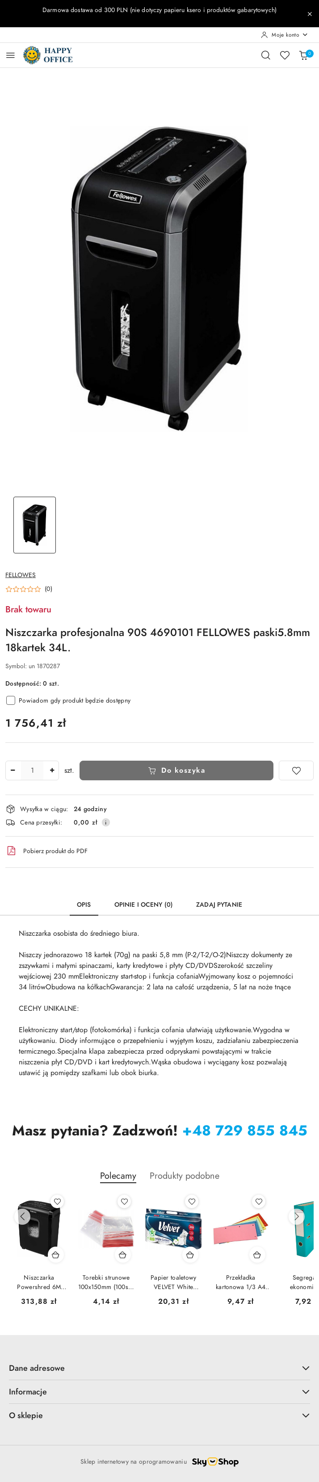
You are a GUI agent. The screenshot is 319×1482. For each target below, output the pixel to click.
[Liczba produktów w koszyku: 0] (303, 54)
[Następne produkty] (297, 1216)
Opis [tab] (84, 904)
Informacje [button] (159, 1391)
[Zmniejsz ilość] (12, 770)
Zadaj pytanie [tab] (219, 904)
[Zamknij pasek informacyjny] (310, 14)
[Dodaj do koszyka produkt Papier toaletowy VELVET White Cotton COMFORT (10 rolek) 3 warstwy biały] (190, 1255)
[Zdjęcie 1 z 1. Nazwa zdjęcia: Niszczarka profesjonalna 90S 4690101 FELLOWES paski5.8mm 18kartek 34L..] (34, 525)
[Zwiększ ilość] (52, 770)
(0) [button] (48, 589)
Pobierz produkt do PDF (46, 851)
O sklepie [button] (159, 1415)
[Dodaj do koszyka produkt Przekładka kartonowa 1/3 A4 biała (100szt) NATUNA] (257, 1255)
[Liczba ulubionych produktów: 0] (285, 54)
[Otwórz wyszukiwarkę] (266, 54)
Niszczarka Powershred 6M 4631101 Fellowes (39, 1282)
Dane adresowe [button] (159, 1367)
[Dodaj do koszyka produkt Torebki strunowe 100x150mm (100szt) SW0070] (123, 1255)
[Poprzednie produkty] (22, 1216)
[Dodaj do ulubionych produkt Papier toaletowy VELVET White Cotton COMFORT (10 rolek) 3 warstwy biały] (191, 1201)
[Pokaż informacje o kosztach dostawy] (106, 822)
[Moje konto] (284, 34)
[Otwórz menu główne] (10, 55)
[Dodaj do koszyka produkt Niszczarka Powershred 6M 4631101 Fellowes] (56, 1255)
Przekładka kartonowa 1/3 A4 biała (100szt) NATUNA (240, 1282)
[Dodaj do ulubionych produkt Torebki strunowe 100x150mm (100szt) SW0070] (124, 1201)
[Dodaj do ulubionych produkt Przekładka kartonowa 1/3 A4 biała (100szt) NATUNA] (258, 1201)
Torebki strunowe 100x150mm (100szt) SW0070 (106, 1282)
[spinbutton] (32, 770)
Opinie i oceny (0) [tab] (143, 904)
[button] (28, 589)
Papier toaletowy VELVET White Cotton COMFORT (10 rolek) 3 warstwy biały (173, 1282)
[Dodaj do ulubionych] (296, 770)
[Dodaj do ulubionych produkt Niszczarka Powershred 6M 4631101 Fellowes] (57, 1201)
